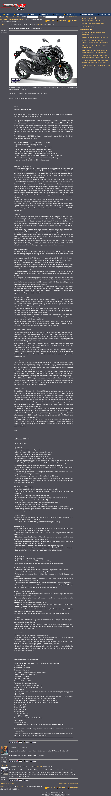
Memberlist (16, 16)
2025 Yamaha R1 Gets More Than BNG (93, 21)
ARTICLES (19, 14)
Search (10, 16)
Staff (2, 24)
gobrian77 (4, 766)
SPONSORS (69, 14)
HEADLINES (84, 30)
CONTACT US (104, 14)
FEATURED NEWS (86, 18)
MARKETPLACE (86, 14)
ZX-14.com (19, 19)
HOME (6, 14)
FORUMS (12, 19)
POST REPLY (73, 20)
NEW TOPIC (50, 20)
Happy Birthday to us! (88, 26)
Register (2, 16)
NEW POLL (61, 20)
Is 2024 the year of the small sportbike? (93, 24)
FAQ (6, 16)
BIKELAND (3, 19)
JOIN (31, 14)
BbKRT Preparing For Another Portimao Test (94, 37)
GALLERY (43, 14)
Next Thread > (74, 783)
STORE (56, 14)
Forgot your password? (71, 16)
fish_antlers (4, 746)
